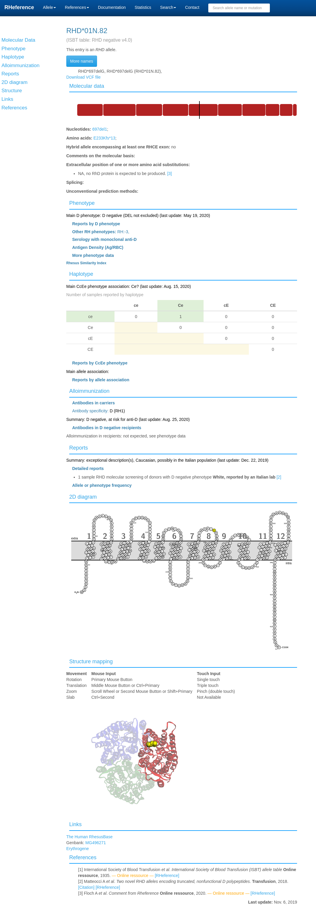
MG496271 (96, 842)
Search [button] (168, 7)
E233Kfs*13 (104, 138)
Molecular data (86, 86)
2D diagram (83, 497)
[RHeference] (167, 875)
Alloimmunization (89, 391)
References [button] (77, 7)
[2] (279, 477)
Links (75, 824)
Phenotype (82, 203)
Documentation (112, 7)
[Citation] (86, 887)
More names (81, 61)
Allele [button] (49, 7)
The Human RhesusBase (89, 836)
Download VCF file (83, 77)
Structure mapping (91, 661)
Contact (192, 7)
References (82, 857)
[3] (169, 173)
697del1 (99, 129)
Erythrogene (77, 848)
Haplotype (81, 274)
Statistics (143, 7)
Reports (78, 448)
